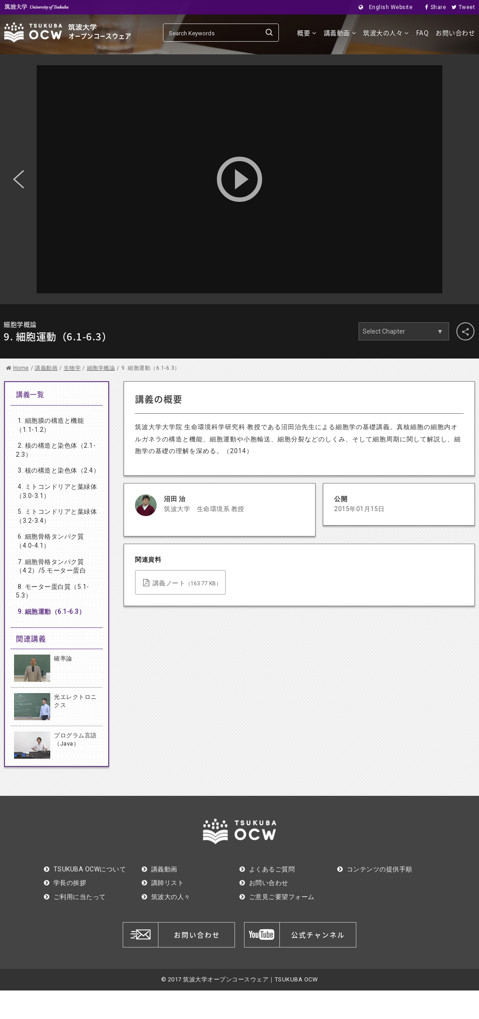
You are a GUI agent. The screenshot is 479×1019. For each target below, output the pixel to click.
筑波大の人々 (386, 32)
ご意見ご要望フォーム (277, 896)
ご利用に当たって (75, 896)
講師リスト (163, 882)
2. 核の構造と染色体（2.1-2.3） (56, 450)
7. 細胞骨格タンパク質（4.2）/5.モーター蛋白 (51, 566)
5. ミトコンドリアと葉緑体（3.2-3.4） (56, 516)
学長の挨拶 (65, 882)
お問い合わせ (455, 32)
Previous (18, 179)
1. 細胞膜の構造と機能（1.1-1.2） (50, 425)
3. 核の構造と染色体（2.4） (59, 470)
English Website (382, 7)
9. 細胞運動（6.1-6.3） (51, 611)
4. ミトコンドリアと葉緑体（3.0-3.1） (56, 491)
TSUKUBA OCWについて (85, 869)
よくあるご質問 (267, 869)
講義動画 (340, 32)
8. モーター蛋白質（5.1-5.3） (52, 591)
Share (433, 7)
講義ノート (182, 583)
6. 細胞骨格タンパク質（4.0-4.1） (50, 541)
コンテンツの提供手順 (374, 869)
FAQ (422, 32)
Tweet (460, 7)
